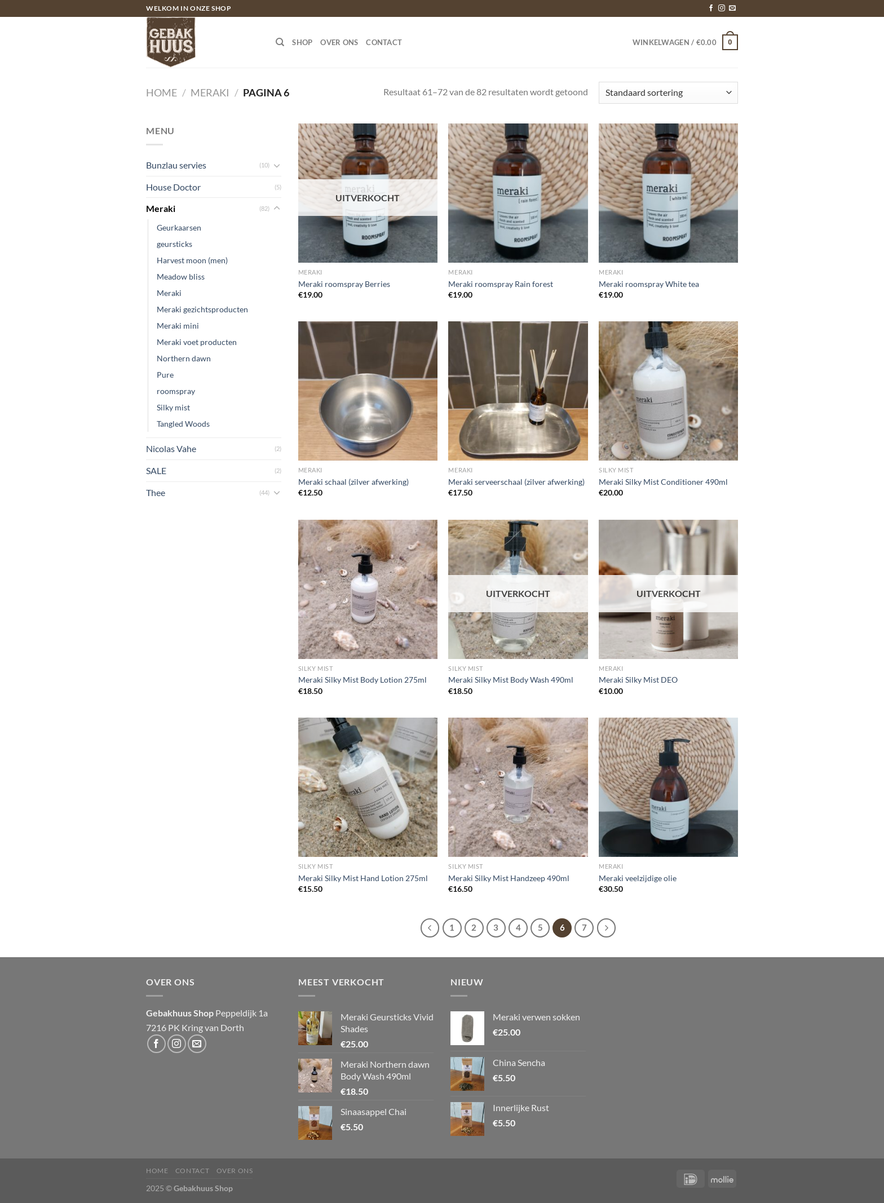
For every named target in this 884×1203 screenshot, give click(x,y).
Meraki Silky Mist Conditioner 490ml (663, 481)
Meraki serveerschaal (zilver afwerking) (516, 481)
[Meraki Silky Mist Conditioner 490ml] (668, 391)
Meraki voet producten (197, 342)
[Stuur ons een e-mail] (732, 8)
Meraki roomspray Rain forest (500, 284)
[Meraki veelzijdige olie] (668, 787)
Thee (155, 492)
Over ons (339, 42)
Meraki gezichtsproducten (202, 309)
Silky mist (173, 407)
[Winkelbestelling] (668, 93)
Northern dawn (184, 358)
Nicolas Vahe (171, 448)
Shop (302, 42)
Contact (384, 42)
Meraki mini (178, 325)
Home (161, 92)
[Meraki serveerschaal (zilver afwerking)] (517, 391)
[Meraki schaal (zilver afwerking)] (367, 391)
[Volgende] (606, 927)
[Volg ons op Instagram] (721, 8)
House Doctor (173, 187)
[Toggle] (276, 165)
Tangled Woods (183, 423)
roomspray (176, 391)
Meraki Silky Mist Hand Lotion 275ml (363, 878)
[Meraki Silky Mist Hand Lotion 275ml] (367, 787)
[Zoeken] (280, 42)
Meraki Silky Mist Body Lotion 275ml (362, 679)
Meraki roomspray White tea (649, 284)
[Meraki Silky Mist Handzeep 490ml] (517, 787)
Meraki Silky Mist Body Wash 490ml (510, 679)
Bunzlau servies (176, 165)
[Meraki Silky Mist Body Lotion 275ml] (367, 589)
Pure (165, 374)
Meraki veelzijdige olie (638, 878)
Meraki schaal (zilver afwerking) (353, 481)
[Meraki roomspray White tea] (668, 193)
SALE (156, 470)
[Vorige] (430, 927)
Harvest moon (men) (192, 260)
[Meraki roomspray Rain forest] (517, 193)
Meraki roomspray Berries (344, 284)
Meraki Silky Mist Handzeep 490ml (508, 878)
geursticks (174, 244)
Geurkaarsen (179, 227)
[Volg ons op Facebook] (711, 8)
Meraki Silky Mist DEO (638, 679)
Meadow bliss (181, 276)
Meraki (210, 92)
